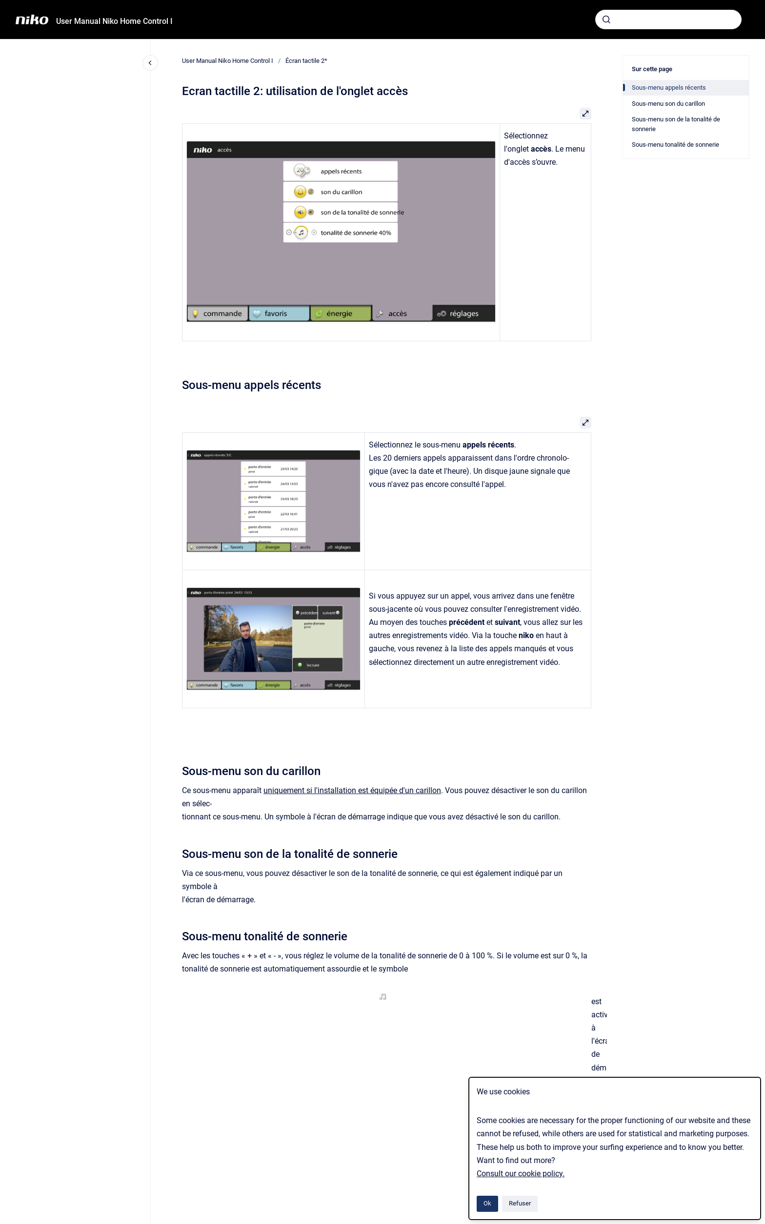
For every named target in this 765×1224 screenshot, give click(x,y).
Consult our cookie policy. (520, 1173)
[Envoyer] (606, 19)
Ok (487, 1203)
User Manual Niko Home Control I (114, 21)
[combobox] (668, 19)
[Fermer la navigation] (150, 63)
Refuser (520, 1203)
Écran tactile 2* (306, 60)
